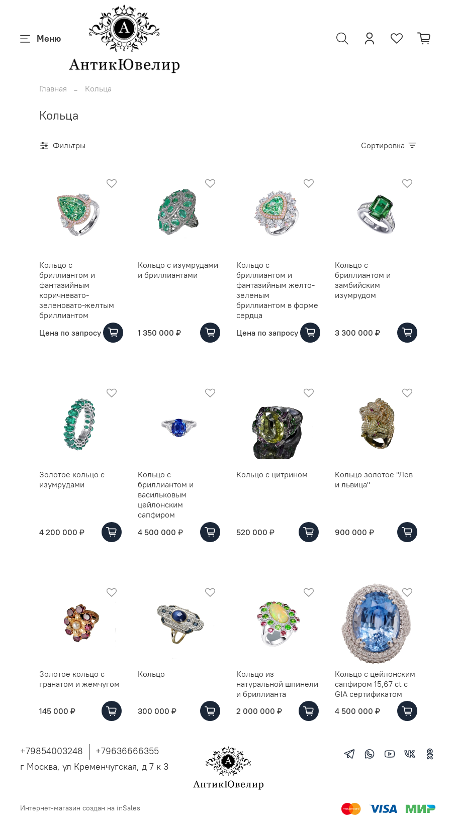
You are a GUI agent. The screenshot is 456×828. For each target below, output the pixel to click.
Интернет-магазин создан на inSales (80, 807)
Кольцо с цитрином (272, 474)
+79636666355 (127, 751)
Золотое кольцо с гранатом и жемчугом (79, 679)
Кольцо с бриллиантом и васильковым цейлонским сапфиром (166, 494)
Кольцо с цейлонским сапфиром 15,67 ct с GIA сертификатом (375, 684)
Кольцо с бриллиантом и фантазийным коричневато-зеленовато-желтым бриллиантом (76, 290)
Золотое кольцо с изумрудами (72, 479)
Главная (53, 88)
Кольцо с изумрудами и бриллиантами (178, 270)
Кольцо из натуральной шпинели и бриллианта (277, 684)
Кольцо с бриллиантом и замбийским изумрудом (363, 280)
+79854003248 (51, 751)
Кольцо (151, 674)
